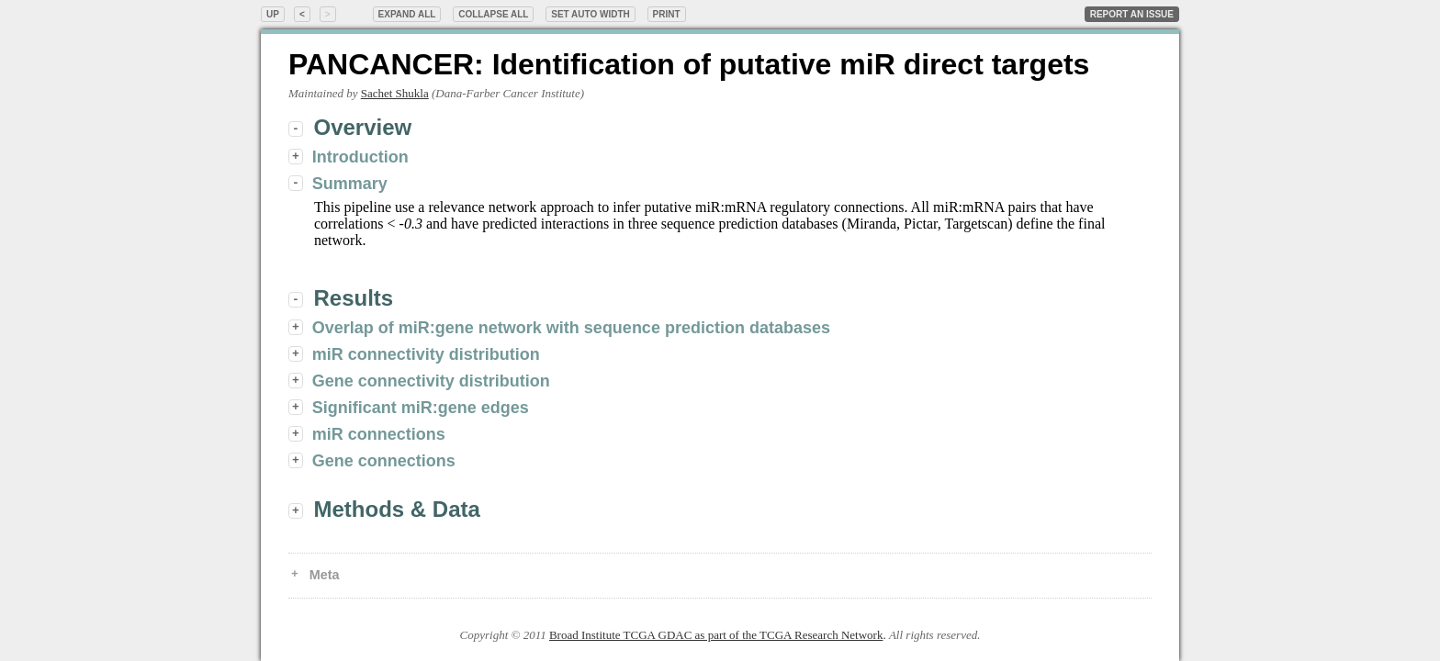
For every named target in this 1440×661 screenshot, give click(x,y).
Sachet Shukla (395, 93)
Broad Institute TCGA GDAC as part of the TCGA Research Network (716, 635)
